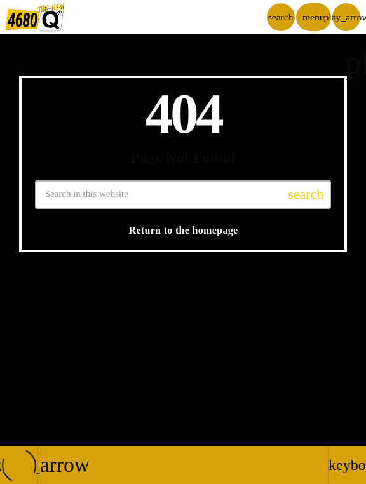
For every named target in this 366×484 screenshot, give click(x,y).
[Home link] (35, 17)
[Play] (346, 17)
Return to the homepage (183, 230)
